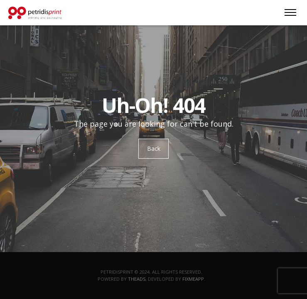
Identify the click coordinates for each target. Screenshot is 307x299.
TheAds (136, 279)
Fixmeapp (193, 279)
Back (153, 148)
